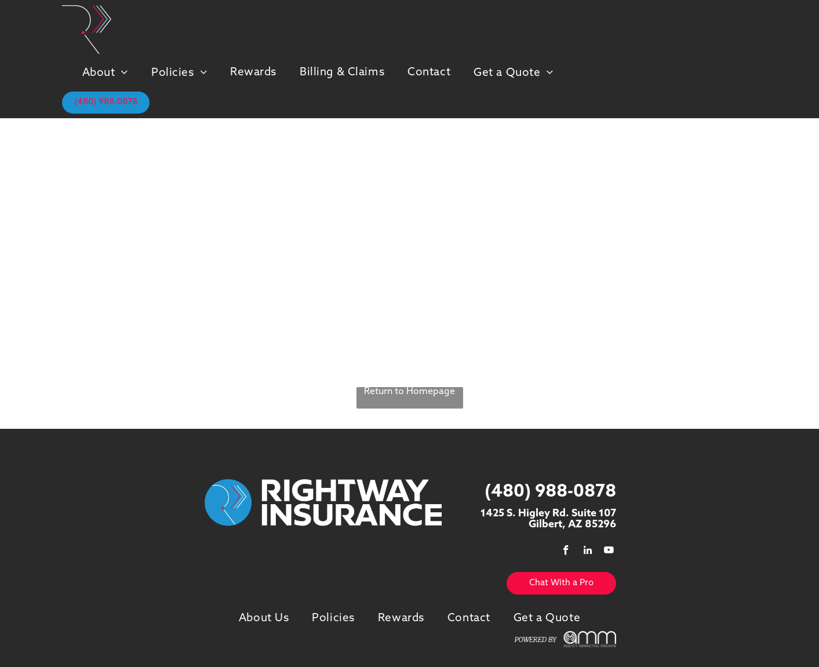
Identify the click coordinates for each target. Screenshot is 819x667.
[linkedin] (587, 551)
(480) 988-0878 (550, 492)
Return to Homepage (409, 391)
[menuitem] (105, 73)
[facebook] (566, 551)
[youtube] (609, 551)
